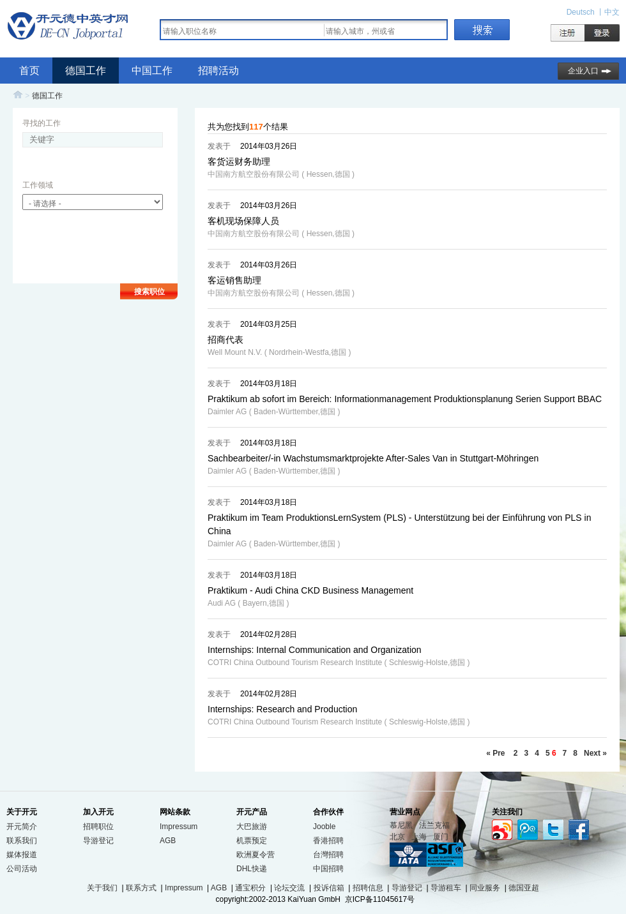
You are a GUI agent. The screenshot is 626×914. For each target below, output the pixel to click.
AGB (168, 840)
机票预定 (251, 840)
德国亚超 (523, 887)
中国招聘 (328, 868)
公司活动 (21, 868)
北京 (397, 836)
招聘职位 (98, 826)
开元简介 (21, 826)
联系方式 (141, 887)
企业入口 (583, 70)
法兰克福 (434, 825)
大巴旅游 (251, 826)
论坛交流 (289, 887)
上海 (419, 836)
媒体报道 (21, 854)
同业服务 (485, 887)
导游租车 (446, 887)
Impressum (178, 826)
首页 (29, 70)
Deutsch (582, 12)
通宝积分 (250, 887)
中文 (612, 12)
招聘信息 (368, 887)
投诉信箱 (329, 887)
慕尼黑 (401, 825)
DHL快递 (251, 868)
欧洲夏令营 (255, 854)
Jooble (324, 826)
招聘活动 (218, 70)
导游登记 (98, 840)
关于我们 (102, 887)
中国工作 (152, 70)
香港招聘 (328, 840)
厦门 (440, 836)
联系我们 (21, 840)
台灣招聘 (328, 854)
